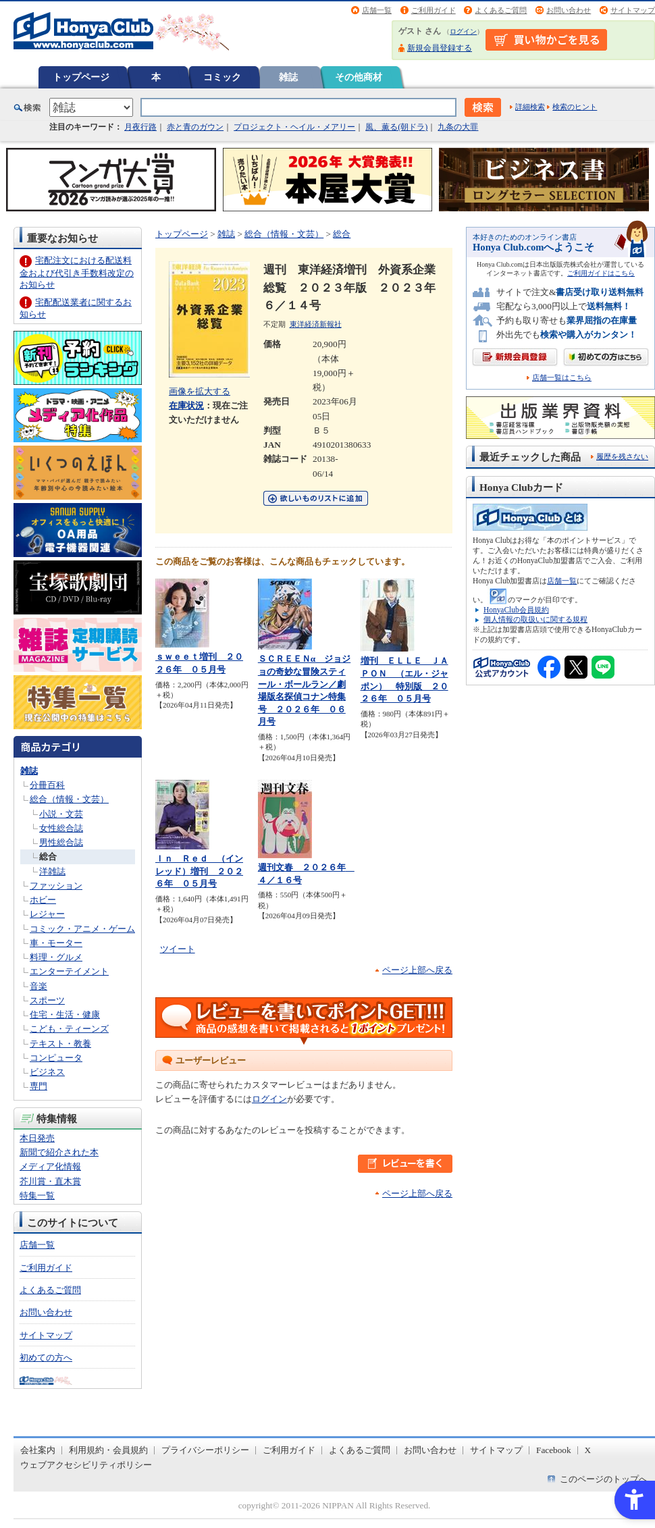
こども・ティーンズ (69, 1029)
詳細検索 (530, 107)
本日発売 (37, 1138)
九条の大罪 (458, 127)
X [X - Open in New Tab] (588, 1450)
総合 (48, 856)
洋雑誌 (52, 871)
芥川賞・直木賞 (50, 1181)
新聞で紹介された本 (59, 1152)
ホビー (43, 900)
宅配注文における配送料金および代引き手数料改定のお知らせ (77, 272)
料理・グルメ (56, 957)
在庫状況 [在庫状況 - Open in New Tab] (186, 405)
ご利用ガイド (433, 10)
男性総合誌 (61, 842)
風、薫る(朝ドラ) (396, 127)
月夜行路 (140, 127)
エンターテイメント (69, 971)
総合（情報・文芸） (69, 799)
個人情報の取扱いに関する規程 (535, 619)
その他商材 (358, 77)
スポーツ (47, 1000)
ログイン (463, 31)
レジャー (47, 914)
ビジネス (47, 1072)
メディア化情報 (50, 1166)
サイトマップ (632, 10)
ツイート (177, 949)
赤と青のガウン (195, 127)
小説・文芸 (61, 814)
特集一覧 (37, 1195)
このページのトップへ (604, 1479)
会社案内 (37, 1450)
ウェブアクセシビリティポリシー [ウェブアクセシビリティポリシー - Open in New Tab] (86, 1465)
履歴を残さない (622, 456)
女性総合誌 (61, 828)
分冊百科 (47, 785)
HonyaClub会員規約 (516, 610)
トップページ (81, 77)
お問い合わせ (568, 10)
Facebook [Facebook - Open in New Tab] (553, 1450)
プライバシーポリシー (205, 1450)
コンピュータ (56, 1058)
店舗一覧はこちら (562, 377)
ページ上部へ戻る (417, 970)
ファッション (56, 885)
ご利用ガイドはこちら (601, 273)
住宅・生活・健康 (65, 1014)
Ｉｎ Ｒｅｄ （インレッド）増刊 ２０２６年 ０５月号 (199, 871)
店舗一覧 (377, 10)
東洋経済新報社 (316, 324)
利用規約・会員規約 (108, 1450)
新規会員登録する (439, 48)
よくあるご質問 (501, 10)
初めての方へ (46, 1357)
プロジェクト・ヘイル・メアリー (294, 127)
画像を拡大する (199, 391)
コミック (222, 77)
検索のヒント (574, 107)
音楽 (38, 986)
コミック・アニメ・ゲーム (82, 929)
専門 (38, 1086)
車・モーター (56, 943)
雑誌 (288, 77)
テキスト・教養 (60, 1043)
